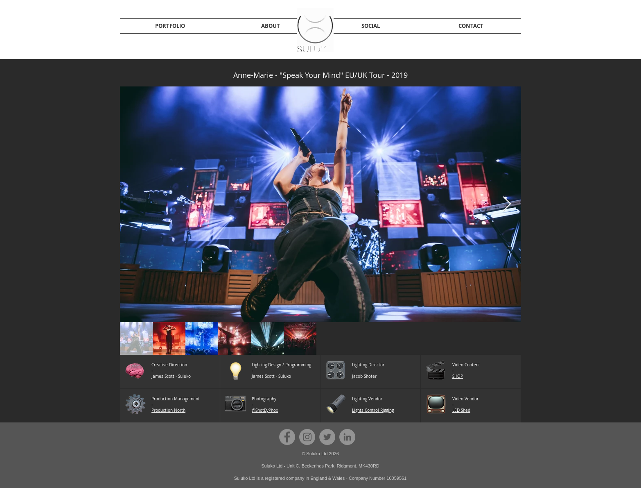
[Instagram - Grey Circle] (307, 437)
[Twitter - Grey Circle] (327, 437)
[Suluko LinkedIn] (347, 437)
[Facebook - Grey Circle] (287, 437)
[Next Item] (507, 204)
